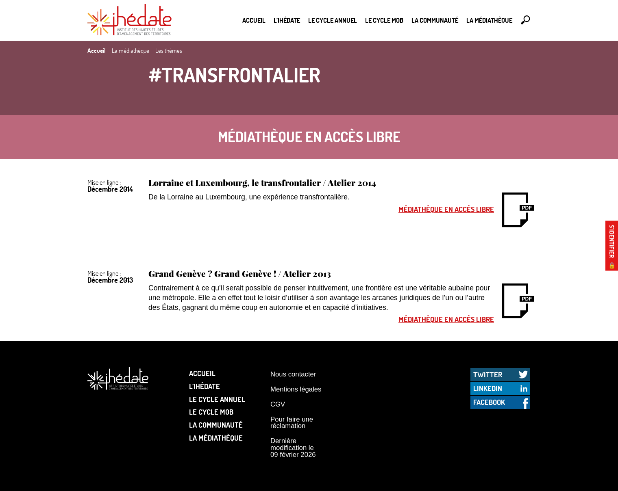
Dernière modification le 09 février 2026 (293, 447)
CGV (277, 404)
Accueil (253, 20)
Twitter (487, 374)
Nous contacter (293, 374)
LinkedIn (487, 388)
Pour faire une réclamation (291, 422)
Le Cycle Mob (384, 20)
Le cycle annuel (332, 20)
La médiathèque (489, 20)
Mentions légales (295, 389)
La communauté (434, 20)
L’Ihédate (287, 20)
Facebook (489, 402)
